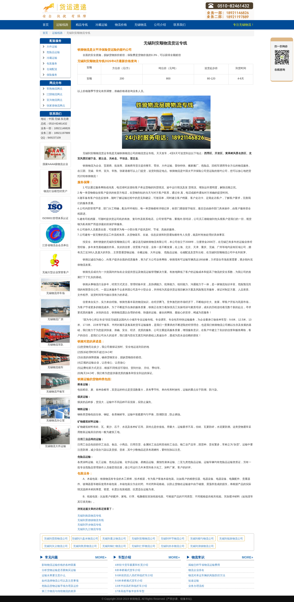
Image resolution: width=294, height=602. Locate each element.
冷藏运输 (101, 24)
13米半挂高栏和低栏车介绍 (131, 585)
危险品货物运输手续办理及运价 (60, 585)
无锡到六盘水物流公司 (85, 538)
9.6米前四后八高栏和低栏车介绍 (134, 575)
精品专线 (82, 24)
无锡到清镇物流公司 (202, 546)
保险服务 (52, 74)
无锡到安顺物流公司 (143, 538)
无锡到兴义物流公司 (56, 546)
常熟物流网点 (54, 88)
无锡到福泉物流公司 (231, 538)
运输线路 (62, 24)
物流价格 (121, 24)
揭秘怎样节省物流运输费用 (204, 564)
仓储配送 (52, 69)
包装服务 (52, 63)
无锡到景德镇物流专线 (90, 520)
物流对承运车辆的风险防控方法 (206, 575)
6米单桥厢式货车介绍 (127, 570)
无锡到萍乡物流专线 (89, 524)
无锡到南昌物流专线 (89, 515)
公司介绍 (160, 24)
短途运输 (193, 580)
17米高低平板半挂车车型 (129, 591)
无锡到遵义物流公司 (114, 538)
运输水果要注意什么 (53, 575)
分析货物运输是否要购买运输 (59, 570)
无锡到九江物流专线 (89, 529)
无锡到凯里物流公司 (85, 546)
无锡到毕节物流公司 (172, 538)
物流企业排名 (196, 570)
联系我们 (180, 24)
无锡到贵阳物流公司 (56, 538)
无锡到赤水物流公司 (172, 546)
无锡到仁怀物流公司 (143, 546)
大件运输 (52, 46)
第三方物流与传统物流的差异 (59, 591)
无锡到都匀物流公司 (202, 538)
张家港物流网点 (56, 105)
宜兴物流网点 (54, 99)
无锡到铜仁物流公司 (114, 546)
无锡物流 (140, 24)
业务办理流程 (196, 585)
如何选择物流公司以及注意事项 (60, 580)
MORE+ (101, 557)
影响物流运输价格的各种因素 (59, 564)
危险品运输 (53, 52)
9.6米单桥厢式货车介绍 (128, 580)
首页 (46, 24)
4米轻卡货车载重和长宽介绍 (131, 564)
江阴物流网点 (54, 94)
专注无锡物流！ (243, 24)
